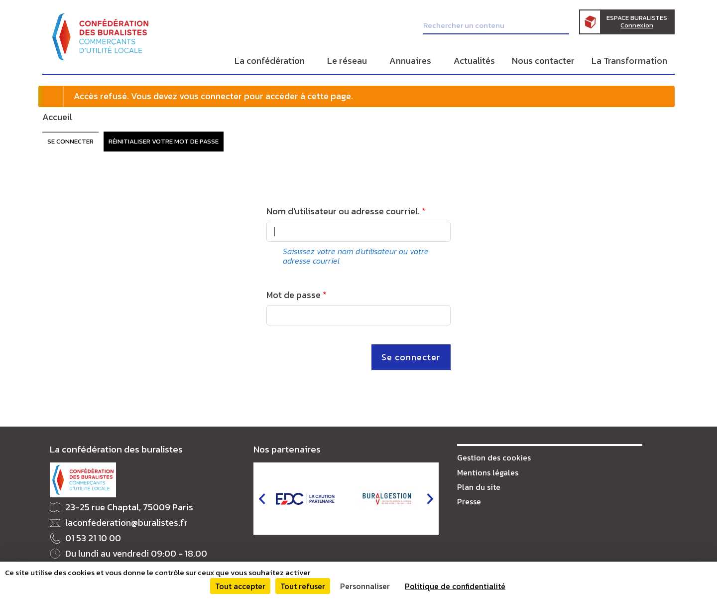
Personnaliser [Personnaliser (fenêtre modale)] (365, 586)
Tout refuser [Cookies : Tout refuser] (302, 586)
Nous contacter (543, 60)
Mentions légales (487, 472)
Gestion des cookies (494, 457)
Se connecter (70, 141)
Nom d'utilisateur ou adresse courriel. (343, 211)
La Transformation (629, 60)
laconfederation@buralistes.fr (126, 523)
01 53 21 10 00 (93, 538)
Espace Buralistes (636, 21)
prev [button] (261, 499)
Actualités (474, 60)
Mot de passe (293, 295)
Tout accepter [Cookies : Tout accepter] (240, 586)
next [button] (430, 499)
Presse (469, 501)
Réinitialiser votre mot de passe (164, 141)
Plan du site (478, 487)
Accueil (57, 117)
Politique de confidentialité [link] (455, 586)
